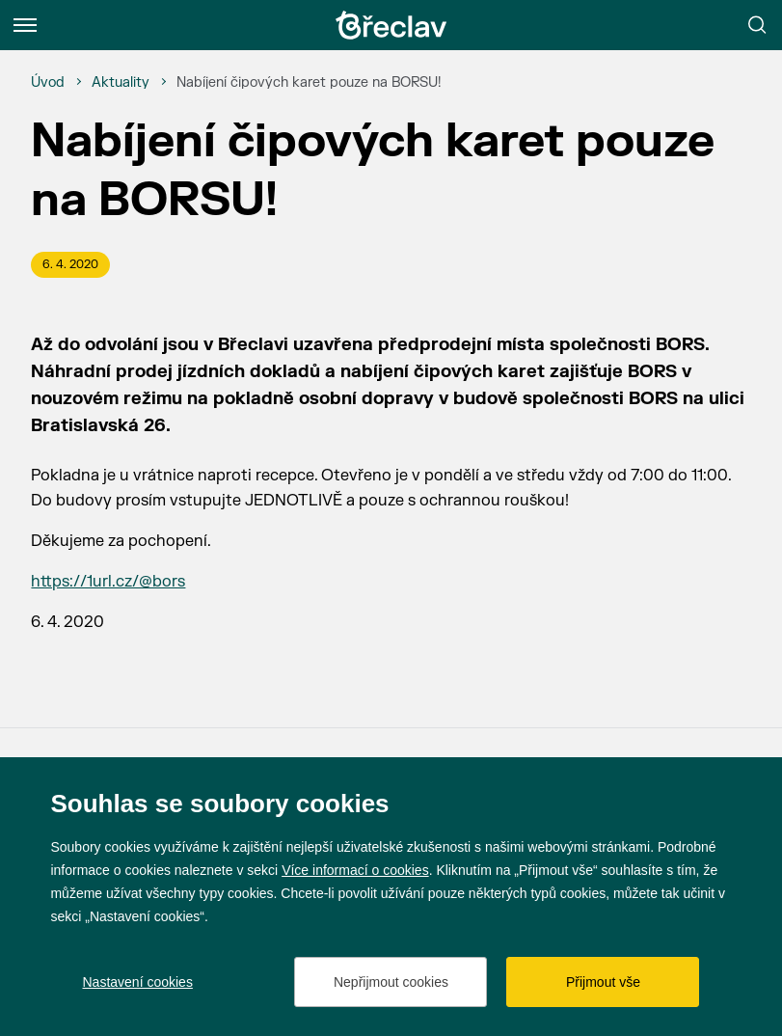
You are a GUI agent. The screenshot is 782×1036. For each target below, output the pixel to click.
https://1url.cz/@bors (108, 581)
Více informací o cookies (355, 870)
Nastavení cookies (137, 982)
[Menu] (25, 25)
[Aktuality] (120, 83)
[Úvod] (48, 83)
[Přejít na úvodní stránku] (391, 25)
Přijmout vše (603, 982)
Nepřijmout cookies (391, 982)
